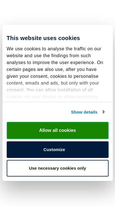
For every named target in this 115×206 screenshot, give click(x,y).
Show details (84, 112)
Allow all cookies (57, 130)
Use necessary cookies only (57, 168)
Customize (57, 149)
